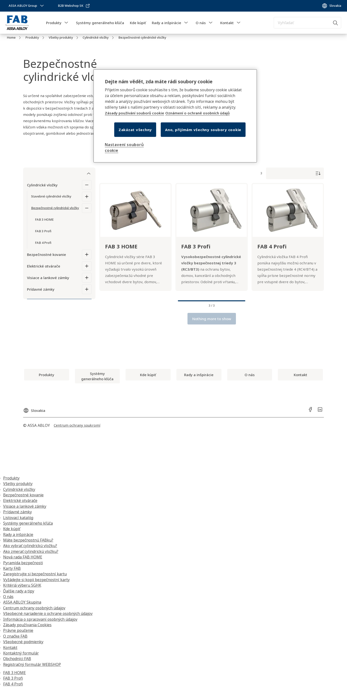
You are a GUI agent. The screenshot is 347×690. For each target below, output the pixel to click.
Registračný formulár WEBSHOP (32, 664)
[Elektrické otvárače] (87, 266)
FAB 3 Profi (13, 678)
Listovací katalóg (18, 517)
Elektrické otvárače (43, 266)
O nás (201, 22)
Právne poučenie (18, 630)
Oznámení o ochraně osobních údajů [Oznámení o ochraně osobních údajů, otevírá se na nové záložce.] (197, 113)
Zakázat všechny (135, 129)
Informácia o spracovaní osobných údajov (40, 619)
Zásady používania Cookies (27, 624)
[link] (74, 5)
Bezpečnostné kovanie (46, 254)
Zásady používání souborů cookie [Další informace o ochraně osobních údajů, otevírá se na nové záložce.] (134, 113)
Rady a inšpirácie (166, 22)
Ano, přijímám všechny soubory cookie (203, 129)
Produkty (53, 22)
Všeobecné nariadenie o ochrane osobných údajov (48, 613)
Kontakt (227, 22)
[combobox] (307, 22)
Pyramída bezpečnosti (23, 562)
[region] (175, 116)
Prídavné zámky (40, 289)
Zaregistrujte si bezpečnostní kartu (35, 574)
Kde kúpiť (138, 22)
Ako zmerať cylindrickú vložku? (30, 551)
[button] (66, 23)
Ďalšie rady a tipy (18, 591)
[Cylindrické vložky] (87, 185)
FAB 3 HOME (14, 672)
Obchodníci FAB (17, 658)
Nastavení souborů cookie (124, 147)
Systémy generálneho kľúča (100, 22)
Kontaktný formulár (21, 653)
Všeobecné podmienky (23, 641)
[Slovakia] (331, 6)
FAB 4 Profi (13, 684)
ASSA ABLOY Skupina (22, 602)
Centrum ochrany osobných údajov (34, 608)
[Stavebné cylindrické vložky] (87, 196)
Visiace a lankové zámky (48, 277)
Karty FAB (12, 568)
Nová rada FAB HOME (22, 557)
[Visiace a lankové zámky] (87, 277)
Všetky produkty (18, 483)
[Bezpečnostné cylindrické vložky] (87, 208)
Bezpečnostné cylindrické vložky (55, 208)
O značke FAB (15, 636)
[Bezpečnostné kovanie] (87, 254)
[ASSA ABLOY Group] (27, 6)
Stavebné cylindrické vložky (51, 196)
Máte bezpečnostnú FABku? (28, 540)
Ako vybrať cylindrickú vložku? (30, 545)
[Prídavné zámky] (87, 289)
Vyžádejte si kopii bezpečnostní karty (36, 579)
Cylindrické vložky (42, 185)
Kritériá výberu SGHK (22, 585)
